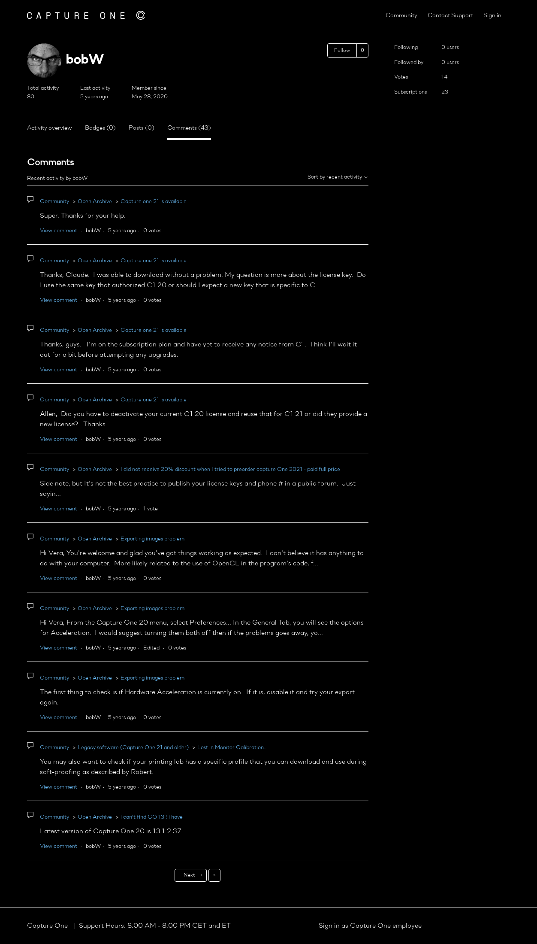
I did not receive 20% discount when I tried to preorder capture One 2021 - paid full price (230, 469)
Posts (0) (141, 128)
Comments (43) (189, 128)
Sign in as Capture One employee (370, 926)
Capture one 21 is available (154, 201)
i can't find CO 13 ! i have (152, 817)
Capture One (48, 926)
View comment (58, 231)
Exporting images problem (152, 539)
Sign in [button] (492, 15)
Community (401, 15)
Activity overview (49, 128)
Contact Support (450, 15)
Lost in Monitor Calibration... (232, 747)
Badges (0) (100, 128)
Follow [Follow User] (342, 50)
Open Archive (95, 201)
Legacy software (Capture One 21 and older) (133, 747)
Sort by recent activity (338, 177)
